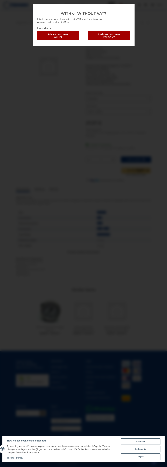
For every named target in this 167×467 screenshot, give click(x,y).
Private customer (58, 35)
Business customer (109, 35)
